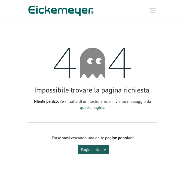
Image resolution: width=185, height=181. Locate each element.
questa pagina (92, 107)
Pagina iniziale (93, 149)
